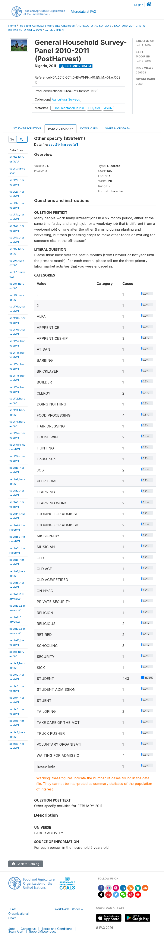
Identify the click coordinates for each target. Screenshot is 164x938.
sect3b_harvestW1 (63, 144)
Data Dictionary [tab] (60, 128)
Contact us (28, 929)
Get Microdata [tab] (117, 128)
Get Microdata (76, 66)
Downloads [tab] (89, 128)
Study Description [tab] (27, 128)
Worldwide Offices (67, 909)
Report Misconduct (42, 931)
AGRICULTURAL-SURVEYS (94, 25)
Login (137, 4)
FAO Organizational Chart (18, 913)
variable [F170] (54, 30)
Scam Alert (15, 931)
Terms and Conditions (56, 929)
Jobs (11, 929)
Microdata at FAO (83, 12)
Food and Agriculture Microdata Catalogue (47, 25)
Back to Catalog (25, 864)
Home (12, 25)
